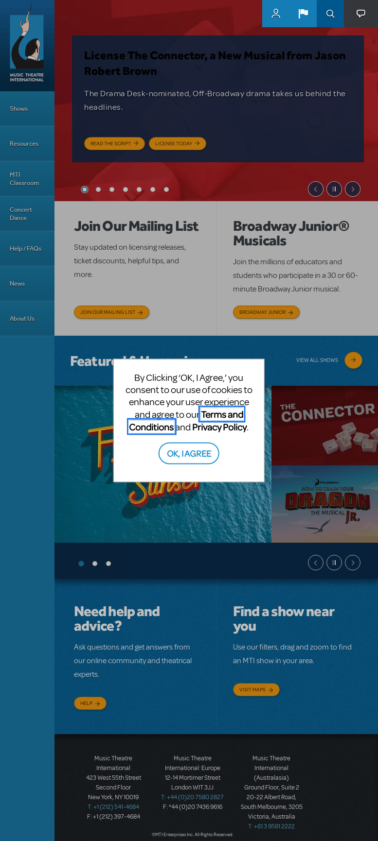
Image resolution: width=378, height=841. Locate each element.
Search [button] (330, 13)
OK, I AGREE (189, 452)
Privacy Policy (219, 427)
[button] (303, 13)
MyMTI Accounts (275, 13)
